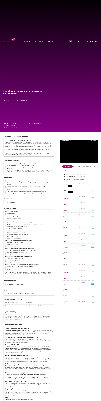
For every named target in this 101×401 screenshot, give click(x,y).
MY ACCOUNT (93, 41)
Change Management (21, 130)
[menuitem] (70, 41)
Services (50, 41)
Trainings (27, 41)
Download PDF (23, 100)
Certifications (38, 41)
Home (4, 130)
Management (13, 130)
